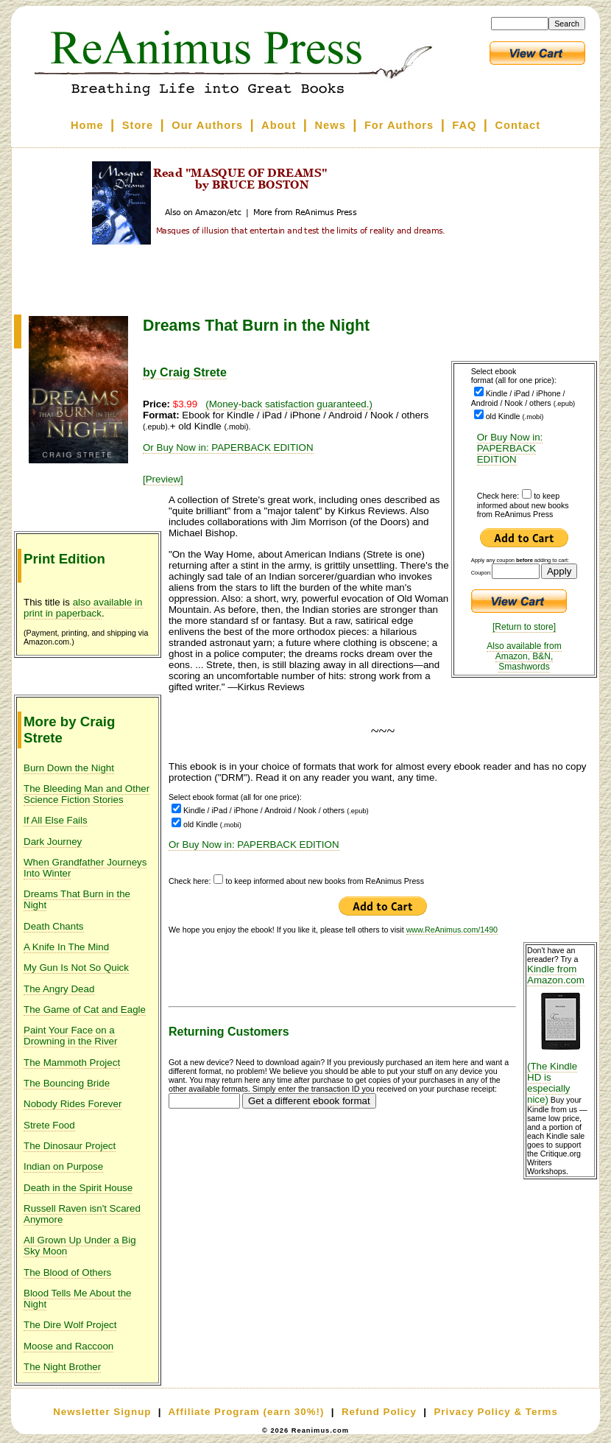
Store (137, 125)
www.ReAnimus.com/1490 (452, 929)
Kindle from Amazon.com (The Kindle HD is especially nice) (560, 1034)
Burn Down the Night (69, 767)
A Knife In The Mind (66, 946)
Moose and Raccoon (68, 1346)
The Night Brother (62, 1366)
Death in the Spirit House (78, 1187)
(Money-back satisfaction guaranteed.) (288, 404)
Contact (518, 125)
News (330, 125)
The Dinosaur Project (70, 1145)
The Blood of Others (67, 1272)
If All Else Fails (56, 820)
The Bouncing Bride (67, 1083)
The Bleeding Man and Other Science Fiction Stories (86, 794)
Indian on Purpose (63, 1166)
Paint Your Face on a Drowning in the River (70, 1036)
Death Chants (54, 926)
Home (87, 125)
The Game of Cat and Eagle (85, 1009)
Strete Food (49, 1125)
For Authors (399, 125)
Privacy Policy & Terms (495, 1411)
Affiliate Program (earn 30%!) (246, 1411)
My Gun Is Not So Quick (76, 967)
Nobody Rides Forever (72, 1103)
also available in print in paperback (83, 608)
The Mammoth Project (72, 1062)
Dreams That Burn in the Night (77, 899)
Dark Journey (53, 841)
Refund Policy (379, 1411)
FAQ (464, 125)
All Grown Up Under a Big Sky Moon (80, 1246)
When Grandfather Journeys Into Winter (85, 868)
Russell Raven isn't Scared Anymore (82, 1214)
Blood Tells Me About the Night (77, 1299)
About (278, 125)
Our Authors (207, 125)
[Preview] (163, 479)
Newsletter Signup (102, 1411)
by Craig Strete (185, 372)
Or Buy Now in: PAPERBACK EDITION (510, 448)
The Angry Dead (59, 988)
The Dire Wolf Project (70, 1324)
